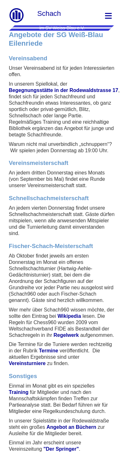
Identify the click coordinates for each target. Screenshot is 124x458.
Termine (48, 350)
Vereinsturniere (27, 363)
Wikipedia (69, 316)
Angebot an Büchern (71, 427)
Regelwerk (66, 335)
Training (18, 392)
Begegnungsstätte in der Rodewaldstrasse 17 (63, 90)
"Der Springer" (61, 449)
